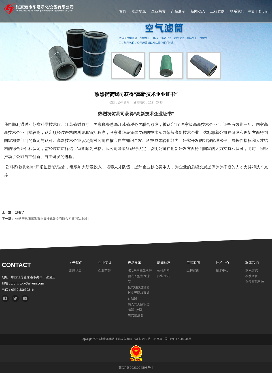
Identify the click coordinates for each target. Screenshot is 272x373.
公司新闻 (163, 270)
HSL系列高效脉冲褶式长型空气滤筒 (140, 276)
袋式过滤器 (135, 315)
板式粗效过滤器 (139, 287)
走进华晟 (137, 11)
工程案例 (215, 11)
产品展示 (176, 11)
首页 (120, 11)
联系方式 (251, 270)
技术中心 (222, 270)
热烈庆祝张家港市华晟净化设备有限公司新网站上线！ (52, 218)
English (262, 11)
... (129, 321)
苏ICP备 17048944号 (178, 339)
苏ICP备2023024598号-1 (136, 367)
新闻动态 (196, 11)
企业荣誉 (156, 11)
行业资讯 (163, 276)
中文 (249, 11)
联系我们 (235, 11)
